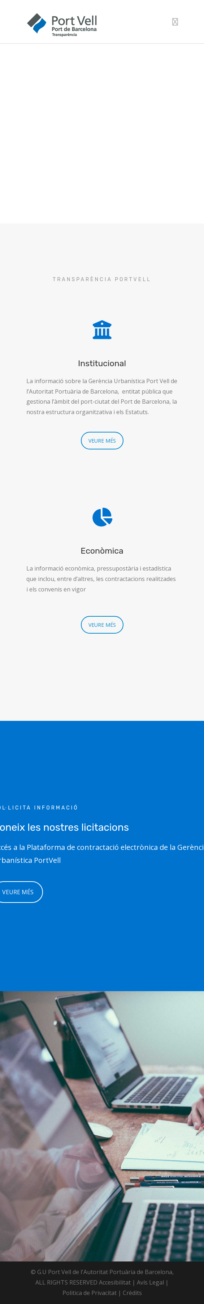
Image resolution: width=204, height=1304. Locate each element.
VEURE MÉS (102, 440)
